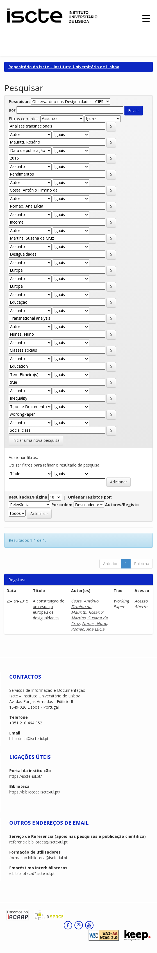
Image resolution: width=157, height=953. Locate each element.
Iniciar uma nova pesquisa (36, 440)
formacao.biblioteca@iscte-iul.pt (38, 857)
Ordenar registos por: (90, 497)
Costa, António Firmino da (84, 603)
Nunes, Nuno (94, 623)
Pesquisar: (19, 101)
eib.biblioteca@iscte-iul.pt (32, 873)
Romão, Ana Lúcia (87, 629)
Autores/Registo (122, 504)
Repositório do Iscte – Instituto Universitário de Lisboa (63, 66)
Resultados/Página (28, 497)
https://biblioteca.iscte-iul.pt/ (34, 792)
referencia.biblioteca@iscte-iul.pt (38, 842)
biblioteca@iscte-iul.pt (29, 738)
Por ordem (61, 504)
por (12, 110)
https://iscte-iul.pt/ (25, 776)
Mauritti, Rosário (87, 612)
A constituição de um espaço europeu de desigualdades (48, 609)
